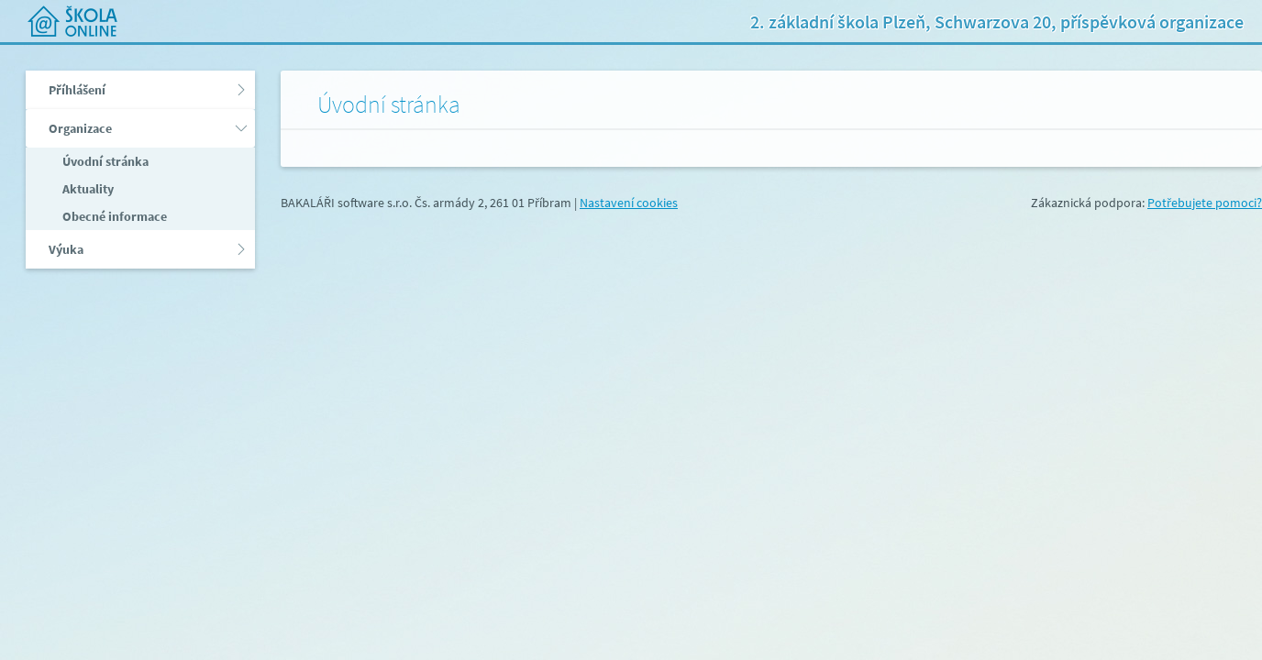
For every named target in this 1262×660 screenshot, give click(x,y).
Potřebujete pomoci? (1204, 202)
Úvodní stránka (104, 161)
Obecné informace (113, 216)
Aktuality (87, 189)
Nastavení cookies (629, 202)
